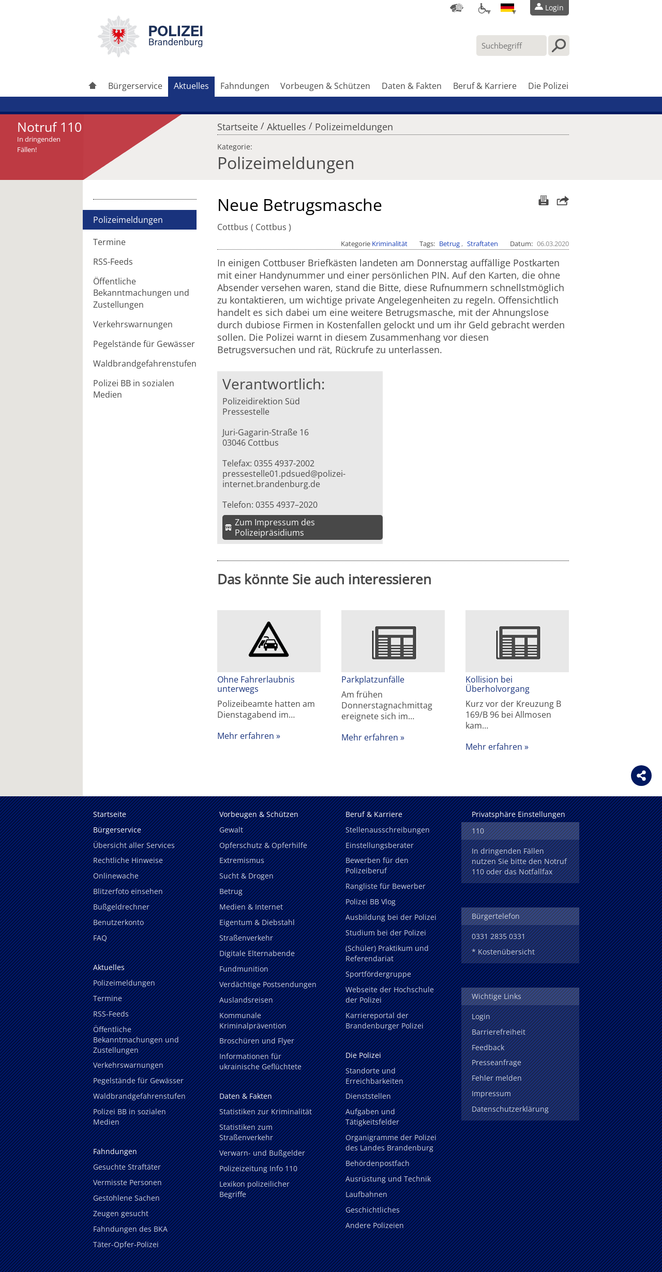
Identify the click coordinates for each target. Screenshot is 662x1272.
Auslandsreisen (246, 1000)
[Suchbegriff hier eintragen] (511, 45)
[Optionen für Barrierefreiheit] (482, 8)
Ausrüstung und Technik (388, 1179)
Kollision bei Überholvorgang (497, 684)
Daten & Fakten (412, 86)
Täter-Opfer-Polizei (126, 1244)
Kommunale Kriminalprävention (253, 1020)
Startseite (237, 124)
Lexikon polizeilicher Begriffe (254, 1189)
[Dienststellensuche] (456, 8)
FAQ (100, 938)
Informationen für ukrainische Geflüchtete (260, 1061)
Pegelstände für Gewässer (144, 344)
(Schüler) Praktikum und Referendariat (387, 953)
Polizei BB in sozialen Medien (133, 388)
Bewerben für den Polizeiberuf (377, 865)
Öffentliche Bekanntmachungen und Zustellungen (141, 293)
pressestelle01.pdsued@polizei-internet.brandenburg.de (283, 479)
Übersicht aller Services (134, 845)
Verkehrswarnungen (133, 324)
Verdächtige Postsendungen (268, 984)
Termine (109, 242)
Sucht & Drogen (246, 876)
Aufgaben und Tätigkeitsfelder (372, 1117)
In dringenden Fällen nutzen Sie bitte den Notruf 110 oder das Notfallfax (519, 861)
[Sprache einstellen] (507, 8)
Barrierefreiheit (498, 1032)
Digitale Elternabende (257, 953)
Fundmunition (243, 969)
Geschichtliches (372, 1210)
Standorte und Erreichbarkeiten (374, 1076)
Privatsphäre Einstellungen (518, 814)
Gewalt (231, 830)
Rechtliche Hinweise (128, 860)
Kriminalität (390, 243)
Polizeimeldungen (354, 124)
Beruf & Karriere (485, 86)
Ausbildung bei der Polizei (391, 917)
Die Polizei (548, 86)
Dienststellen (368, 1096)
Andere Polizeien (374, 1225)
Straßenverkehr (246, 938)
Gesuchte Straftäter (127, 1167)
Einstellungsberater (379, 845)
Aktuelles (191, 86)
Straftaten (482, 243)
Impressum (491, 1093)
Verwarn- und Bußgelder (262, 1153)
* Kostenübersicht (503, 952)
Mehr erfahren (245, 735)
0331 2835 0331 (498, 936)
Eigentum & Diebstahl (257, 922)
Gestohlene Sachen (126, 1198)
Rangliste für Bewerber (385, 886)
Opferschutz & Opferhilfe (263, 845)
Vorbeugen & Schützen (325, 86)
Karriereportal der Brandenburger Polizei (384, 1020)
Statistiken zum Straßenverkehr (246, 1132)
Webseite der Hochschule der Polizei (389, 995)
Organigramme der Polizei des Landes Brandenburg (391, 1142)
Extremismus (241, 860)
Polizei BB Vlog (370, 901)
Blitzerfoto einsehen (128, 891)
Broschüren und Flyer (256, 1041)
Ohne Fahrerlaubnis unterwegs (256, 684)
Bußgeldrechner (121, 907)
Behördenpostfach (377, 1163)
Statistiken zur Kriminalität (265, 1111)
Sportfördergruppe (378, 974)
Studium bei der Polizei (385, 932)
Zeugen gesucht (120, 1213)
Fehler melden (497, 1078)
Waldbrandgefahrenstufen (145, 363)
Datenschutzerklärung (510, 1109)
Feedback (488, 1047)
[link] (150, 54)
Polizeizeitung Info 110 (258, 1168)
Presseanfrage (496, 1062)
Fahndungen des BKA (130, 1229)
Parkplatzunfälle (372, 679)
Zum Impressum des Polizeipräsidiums (275, 527)
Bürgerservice (135, 86)
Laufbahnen (366, 1194)
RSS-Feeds (113, 261)
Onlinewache (116, 876)
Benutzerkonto (118, 922)
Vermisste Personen (127, 1182)
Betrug (449, 243)
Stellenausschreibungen (387, 830)
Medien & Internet (251, 907)
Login (481, 1016)
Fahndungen (244, 86)
